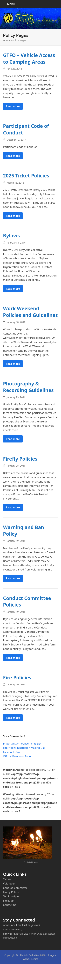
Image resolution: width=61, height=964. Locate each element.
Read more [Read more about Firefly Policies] (13, 507)
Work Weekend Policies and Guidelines (30, 311)
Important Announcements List (22, 743)
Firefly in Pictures (31, 862)
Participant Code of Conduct (26, 129)
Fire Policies (17, 677)
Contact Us (9, 905)
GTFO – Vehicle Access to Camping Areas (29, 58)
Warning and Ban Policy (23, 530)
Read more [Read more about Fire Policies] (13, 717)
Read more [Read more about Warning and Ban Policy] (13, 578)
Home (6, 40)
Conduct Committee (15, 888)
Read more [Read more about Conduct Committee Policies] (13, 658)
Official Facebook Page (17, 756)
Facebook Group (13, 752)
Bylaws (11, 235)
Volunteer (9, 883)
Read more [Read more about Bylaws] (13, 288)
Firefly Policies (20, 458)
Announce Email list (15, 925)
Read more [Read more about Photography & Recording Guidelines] (13, 439)
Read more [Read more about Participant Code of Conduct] (13, 156)
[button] (9, 4)
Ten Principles (11, 896)
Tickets (7, 879)
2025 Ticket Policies (26, 175)
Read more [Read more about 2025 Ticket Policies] (13, 216)
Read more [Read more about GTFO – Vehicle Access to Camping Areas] (13, 106)
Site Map (8, 900)
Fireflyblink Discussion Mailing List (24, 748)
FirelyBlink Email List (15, 933)
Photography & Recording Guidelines (28, 387)
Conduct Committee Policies (27, 601)
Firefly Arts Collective (27, 955)
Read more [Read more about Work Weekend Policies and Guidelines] (13, 364)
